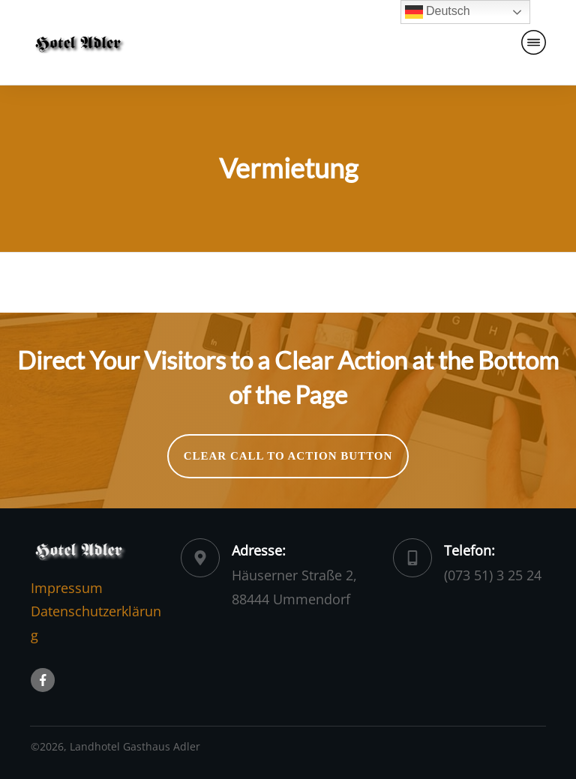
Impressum (67, 588)
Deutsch (437, 12)
